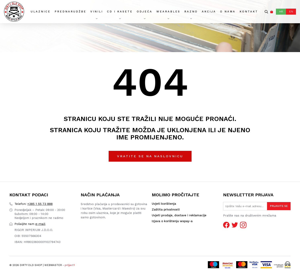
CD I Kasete (120, 11)
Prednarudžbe (70, 11)
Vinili (96, 11)
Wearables (168, 11)
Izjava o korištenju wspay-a (172, 221)
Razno (191, 11)
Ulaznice (41, 11)
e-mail (29, 224)
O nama (228, 11)
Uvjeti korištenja (164, 204)
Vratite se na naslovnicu (150, 156)
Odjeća (144, 11)
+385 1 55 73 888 (33, 204)
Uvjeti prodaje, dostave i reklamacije (179, 215)
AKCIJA (209, 11)
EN (291, 11)
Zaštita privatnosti (166, 209)
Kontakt (249, 11)
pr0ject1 (70, 265)
